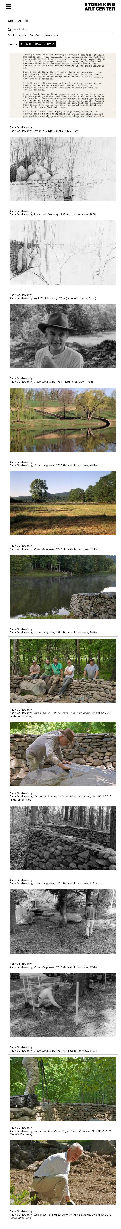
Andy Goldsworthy (37, 44)
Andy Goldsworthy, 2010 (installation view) (60, 714)
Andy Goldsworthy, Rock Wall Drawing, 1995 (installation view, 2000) (53, 214)
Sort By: (17, 35)
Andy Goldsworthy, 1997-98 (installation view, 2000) (53, 465)
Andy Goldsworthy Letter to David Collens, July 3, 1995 (44, 131)
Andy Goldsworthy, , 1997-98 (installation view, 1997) (53, 883)
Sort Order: (44, 35)
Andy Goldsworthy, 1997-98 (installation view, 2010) (53, 632)
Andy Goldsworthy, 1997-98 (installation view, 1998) (53, 967)
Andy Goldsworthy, (60, 1132)
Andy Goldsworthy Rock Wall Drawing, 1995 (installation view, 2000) (53, 298)
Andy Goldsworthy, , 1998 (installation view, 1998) (51, 381)
